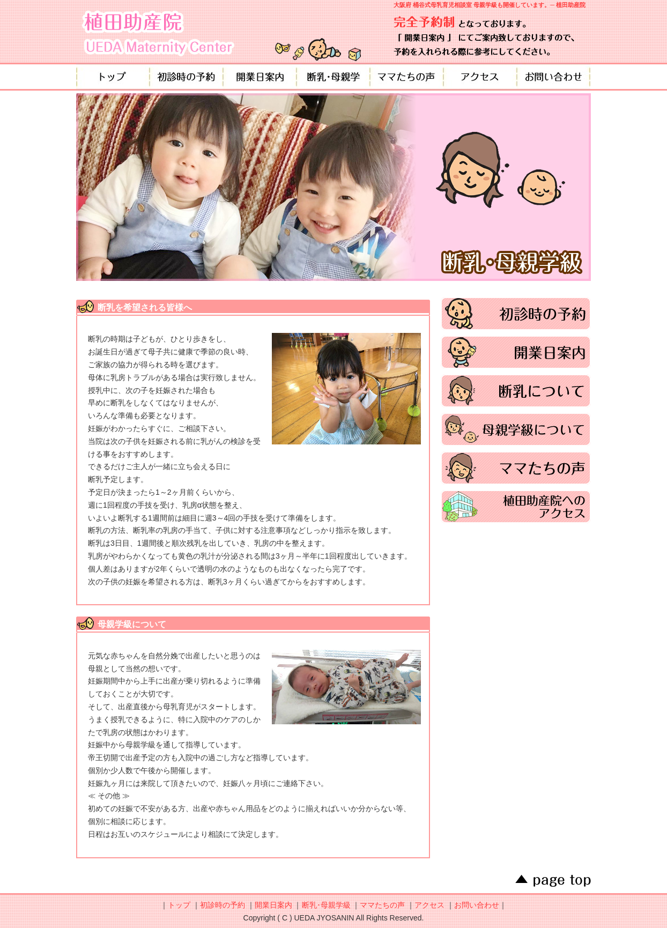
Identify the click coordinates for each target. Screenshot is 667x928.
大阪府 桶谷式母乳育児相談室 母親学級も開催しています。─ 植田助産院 (490, 5)
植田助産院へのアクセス (516, 506)
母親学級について (516, 429)
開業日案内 (260, 77)
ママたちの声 (406, 77)
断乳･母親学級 (326, 905)
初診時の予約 (186, 77)
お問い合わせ (553, 77)
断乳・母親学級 (333, 77)
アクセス (480, 77)
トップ (113, 77)
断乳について (516, 390)
